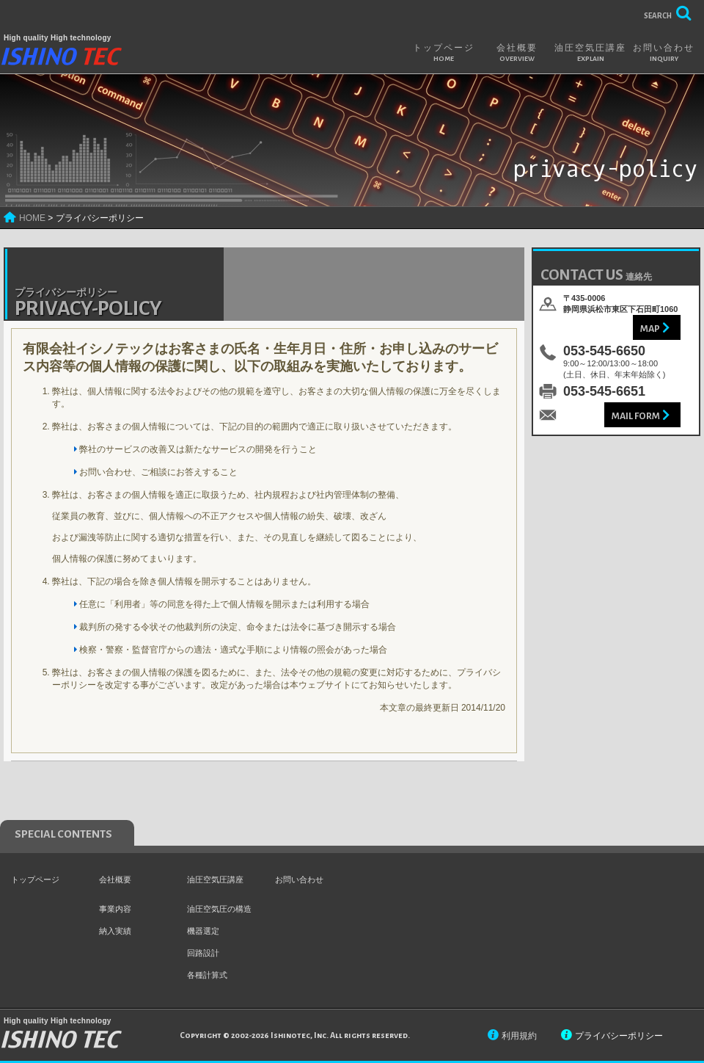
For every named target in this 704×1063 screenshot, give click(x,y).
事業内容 (115, 908)
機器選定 (203, 930)
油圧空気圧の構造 (219, 908)
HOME (32, 218)
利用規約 (519, 1036)
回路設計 (203, 952)
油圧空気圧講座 (590, 53)
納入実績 (115, 930)
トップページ (443, 53)
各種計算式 (207, 975)
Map (650, 329)
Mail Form (636, 416)
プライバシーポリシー (619, 1036)
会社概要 (517, 53)
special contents (63, 834)
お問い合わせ (663, 53)
